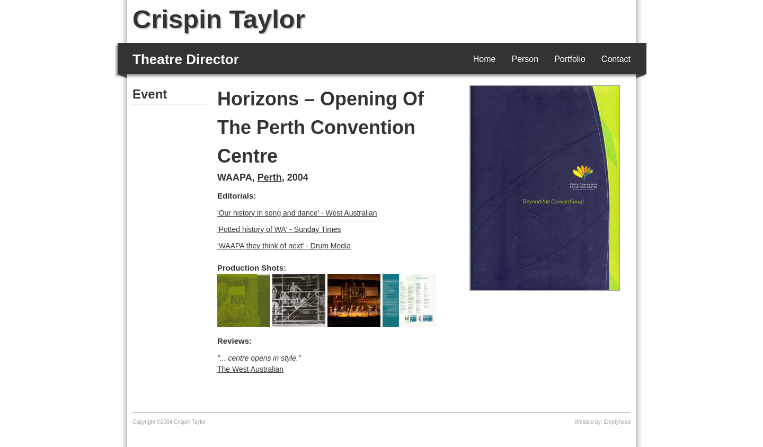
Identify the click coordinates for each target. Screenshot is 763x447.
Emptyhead (617, 422)
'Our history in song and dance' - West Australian (297, 213)
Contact (616, 59)
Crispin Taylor (218, 19)
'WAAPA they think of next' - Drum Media (284, 246)
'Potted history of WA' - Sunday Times (279, 229)
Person (524, 59)
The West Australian (250, 369)
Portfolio (569, 59)
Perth (270, 177)
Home (484, 59)
